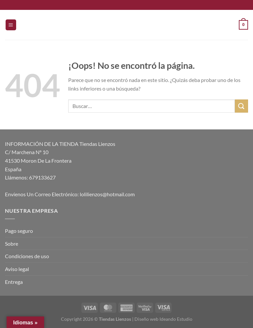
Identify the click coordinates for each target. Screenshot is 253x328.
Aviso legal (17, 269)
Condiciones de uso (27, 256)
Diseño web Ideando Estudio (163, 319)
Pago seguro (19, 231)
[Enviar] (241, 105)
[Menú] (11, 24)
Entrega (14, 282)
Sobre (11, 243)
